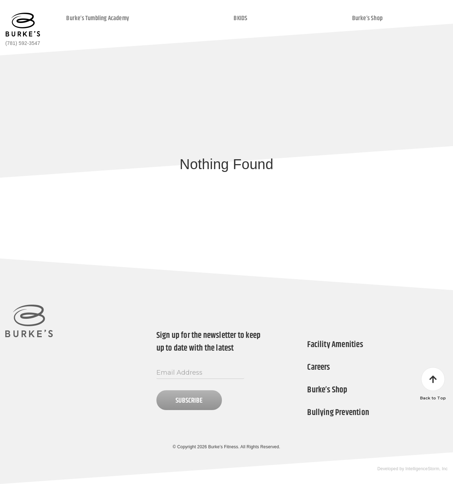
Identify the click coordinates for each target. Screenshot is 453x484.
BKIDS (240, 18)
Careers (318, 367)
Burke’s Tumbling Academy (97, 18)
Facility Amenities (335, 344)
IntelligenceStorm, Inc (426, 468)
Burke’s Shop (367, 18)
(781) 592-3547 (22, 43)
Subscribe (189, 400)
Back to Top (433, 384)
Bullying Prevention (338, 412)
